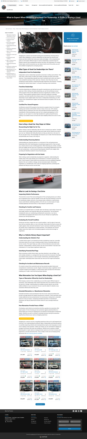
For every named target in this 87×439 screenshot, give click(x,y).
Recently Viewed (80, 1)
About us (32, 419)
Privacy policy (33, 422)
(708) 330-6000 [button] (24, 1)
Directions (46, 417)
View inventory (34, 417)
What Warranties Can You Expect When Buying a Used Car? (11, 71)
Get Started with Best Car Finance (26, 318)
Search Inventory (12, 5)
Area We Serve (10, 9)
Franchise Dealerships (11, 37)
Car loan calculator (47, 421)
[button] (10, 1)
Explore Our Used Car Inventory (26, 120)
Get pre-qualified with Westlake (60, 5)
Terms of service (47, 422)
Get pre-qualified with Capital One (45, 5)
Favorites (71, 1)
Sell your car (46, 419)
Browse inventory (40, 404)
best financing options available (34, 333)
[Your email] (70, 425)
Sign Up (69, 428)
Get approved (34, 5)
